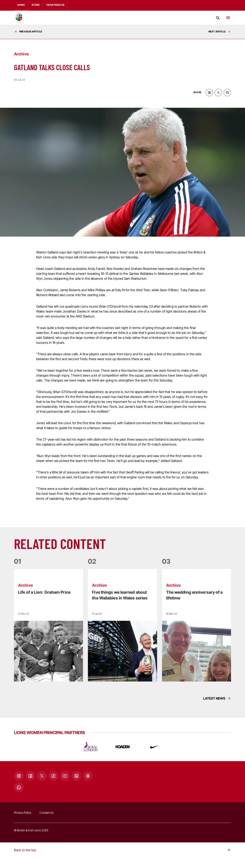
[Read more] (48, 625)
